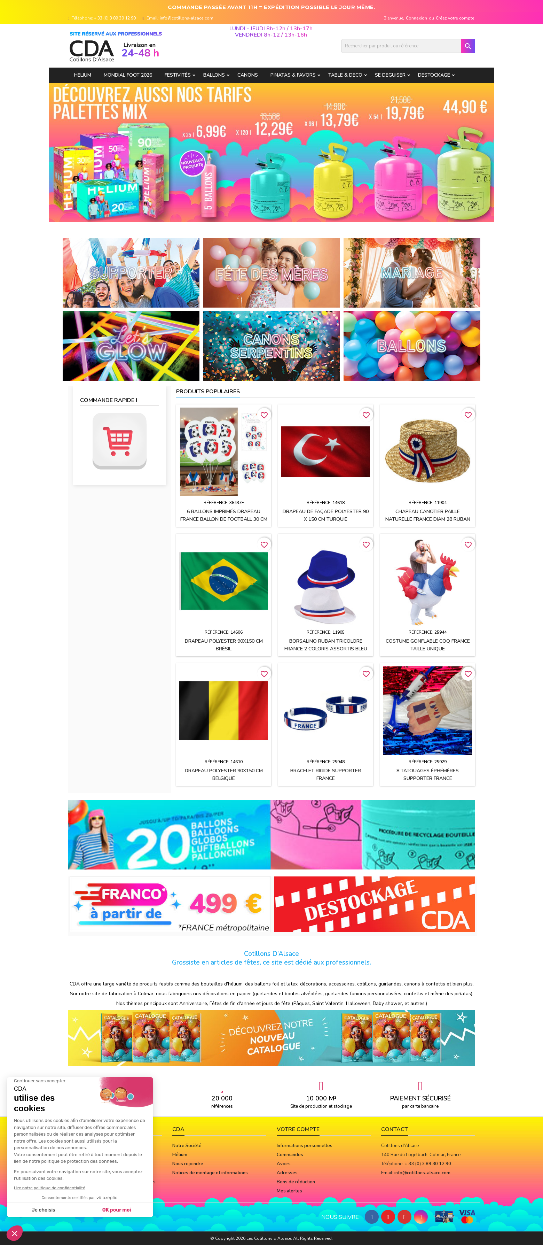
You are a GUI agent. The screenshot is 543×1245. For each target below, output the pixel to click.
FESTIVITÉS (178, 75)
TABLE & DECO (345, 75)
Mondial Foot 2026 (128, 75)
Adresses (287, 1173)
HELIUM (82, 75)
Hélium (179, 1155)
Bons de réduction (296, 1182)
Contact (394, 1129)
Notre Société (187, 1146)
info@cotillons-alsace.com (186, 18)
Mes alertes (289, 1191)
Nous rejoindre (187, 1164)
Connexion (416, 18)
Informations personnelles (304, 1146)
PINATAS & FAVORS (293, 75)
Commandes (290, 1155)
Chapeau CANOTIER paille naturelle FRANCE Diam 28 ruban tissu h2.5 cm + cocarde (427, 519)
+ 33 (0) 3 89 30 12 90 (115, 18)
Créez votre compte (455, 18)
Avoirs (284, 1164)
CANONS (247, 75)
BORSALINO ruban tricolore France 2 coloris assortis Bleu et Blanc (325, 649)
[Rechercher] (408, 46)
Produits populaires (208, 391)
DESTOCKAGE (434, 75)
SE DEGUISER (390, 75)
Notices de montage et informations (210, 1173)
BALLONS (214, 75)
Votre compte (298, 1129)
